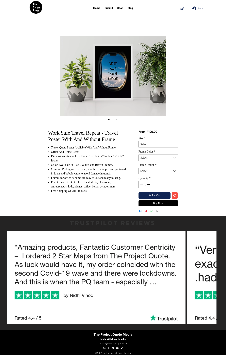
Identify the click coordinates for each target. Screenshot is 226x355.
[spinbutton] (145, 184)
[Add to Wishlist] (175, 195)
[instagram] (104, 348)
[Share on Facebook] (140, 211)
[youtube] (117, 348)
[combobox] (158, 144)
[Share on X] (157, 211)
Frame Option (148, 164)
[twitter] (121, 348)
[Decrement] (141, 184)
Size (142, 138)
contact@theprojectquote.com (113, 343)
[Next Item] (210, 277)
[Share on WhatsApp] (151, 211)
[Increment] (148, 184)
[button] (181, 8)
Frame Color (147, 151)
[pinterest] (113, 348)
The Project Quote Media (113, 334)
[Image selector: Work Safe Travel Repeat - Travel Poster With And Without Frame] (108, 119)
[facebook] (108, 348)
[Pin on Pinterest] (146, 211)
